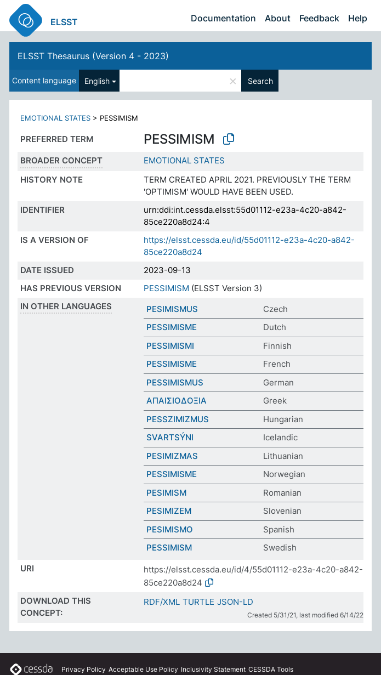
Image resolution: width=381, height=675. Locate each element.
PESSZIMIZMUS (177, 419)
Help (357, 18)
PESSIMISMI (170, 346)
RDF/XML (162, 602)
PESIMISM (166, 492)
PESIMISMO (169, 529)
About (278, 18)
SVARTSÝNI (170, 437)
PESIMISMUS (172, 309)
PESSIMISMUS (174, 382)
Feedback (319, 18)
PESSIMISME (171, 327)
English (97, 81)
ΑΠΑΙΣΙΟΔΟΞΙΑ (176, 400)
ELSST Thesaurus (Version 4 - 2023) (93, 55)
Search (260, 81)
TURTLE (198, 602)
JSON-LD (235, 602)
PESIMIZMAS (172, 456)
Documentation (223, 18)
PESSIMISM (166, 288)
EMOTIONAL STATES (55, 118)
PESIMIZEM (168, 511)
